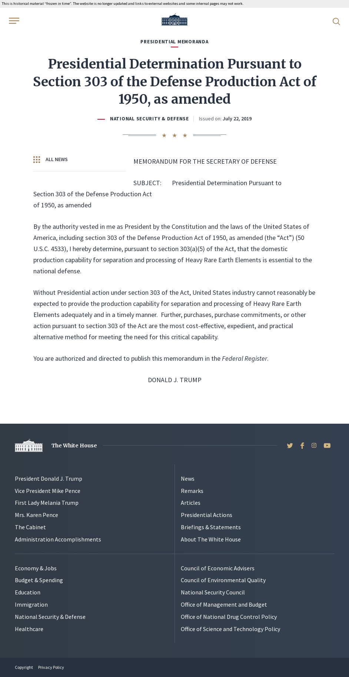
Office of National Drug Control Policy (229, 616)
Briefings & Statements (211, 527)
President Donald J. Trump (48, 478)
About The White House (211, 539)
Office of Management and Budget (224, 604)
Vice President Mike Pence (47, 490)
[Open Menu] (13, 21)
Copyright (24, 667)
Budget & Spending (39, 580)
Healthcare (29, 629)
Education (27, 592)
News (188, 478)
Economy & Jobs (36, 568)
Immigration (31, 604)
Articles (190, 502)
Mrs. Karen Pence (36, 514)
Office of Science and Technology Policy (230, 629)
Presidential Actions (206, 514)
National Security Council (213, 592)
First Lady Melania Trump (47, 502)
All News (50, 159)
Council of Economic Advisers (218, 568)
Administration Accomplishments (58, 539)
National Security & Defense (149, 119)
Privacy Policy (51, 667)
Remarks (192, 490)
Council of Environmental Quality (223, 580)
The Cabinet (30, 527)
